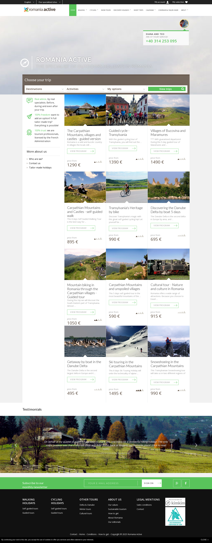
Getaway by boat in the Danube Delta (84, 364)
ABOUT (183, 10)
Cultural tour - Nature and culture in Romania (167, 287)
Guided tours (28, 512)
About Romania (115, 517)
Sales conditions (144, 504)
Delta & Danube (87, 504)
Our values (113, 504)
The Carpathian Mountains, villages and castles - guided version (84, 135)
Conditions (92, 534)
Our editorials (114, 522)
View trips (165, 89)
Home (82, 534)
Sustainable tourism (117, 509)
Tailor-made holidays (40, 167)
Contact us (34, 163)
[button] (16, 444)
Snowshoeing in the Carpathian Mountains (167, 364)
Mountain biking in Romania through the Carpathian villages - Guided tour (82, 291)
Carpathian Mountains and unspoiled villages (125, 287)
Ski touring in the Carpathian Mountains (125, 364)
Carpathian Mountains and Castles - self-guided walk (84, 211)
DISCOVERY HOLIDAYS (115, 10)
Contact (140, 509)
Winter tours (85, 509)
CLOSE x (204, 540)
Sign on (148, 483)
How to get (113, 513)
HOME (62, 10)
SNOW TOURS (97, 10)
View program (78, 151)
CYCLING (84, 10)
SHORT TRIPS (133, 10)
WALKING (72, 10)
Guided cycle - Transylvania (119, 132)
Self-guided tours (30, 508)
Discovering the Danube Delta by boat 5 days (168, 210)
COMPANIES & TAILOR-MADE (166, 10)
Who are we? (36, 159)
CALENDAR (145, 10)
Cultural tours (86, 513)
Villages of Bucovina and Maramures (168, 132)
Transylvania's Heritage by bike (126, 210)
